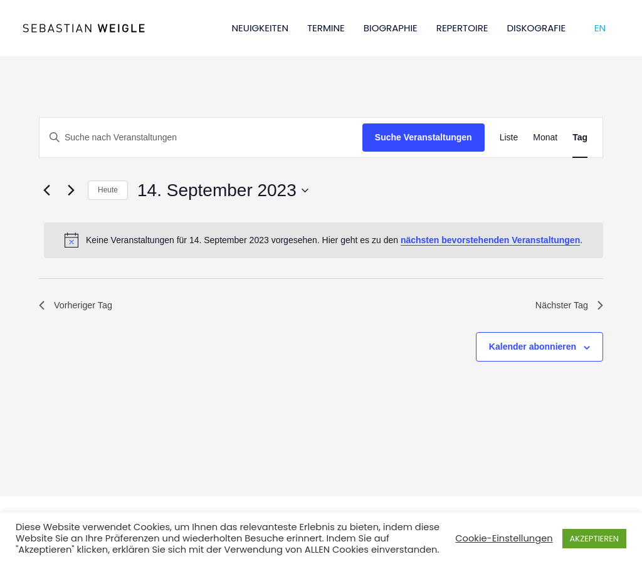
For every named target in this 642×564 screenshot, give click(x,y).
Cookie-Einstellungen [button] (503, 538)
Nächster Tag (566, 306)
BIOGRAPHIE (391, 27)
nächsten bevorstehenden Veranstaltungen (490, 240)
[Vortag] (46, 190)
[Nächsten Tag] (70, 190)
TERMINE (326, 27)
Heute (108, 189)
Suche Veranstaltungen (423, 137)
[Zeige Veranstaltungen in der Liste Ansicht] (509, 137)
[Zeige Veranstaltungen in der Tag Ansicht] (579, 137)
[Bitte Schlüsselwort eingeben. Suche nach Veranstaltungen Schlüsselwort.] (200, 137)
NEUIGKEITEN (260, 27)
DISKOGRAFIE (536, 27)
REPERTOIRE (462, 27)
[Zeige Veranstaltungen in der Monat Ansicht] (545, 137)
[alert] (323, 240)
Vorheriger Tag (79, 306)
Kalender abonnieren (532, 349)
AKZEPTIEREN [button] (594, 539)
